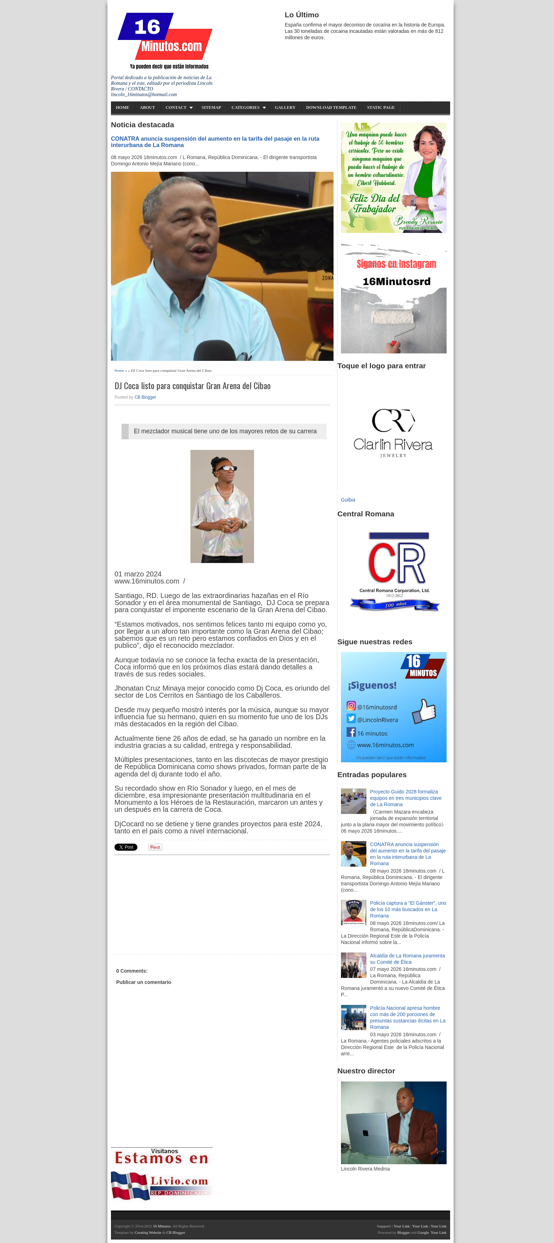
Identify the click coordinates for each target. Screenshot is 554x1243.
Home (122, 107)
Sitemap (211, 107)
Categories (246, 107)
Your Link (401, 1226)
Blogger (403, 1232)
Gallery (285, 107)
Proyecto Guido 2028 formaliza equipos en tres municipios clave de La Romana (406, 798)
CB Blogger (145, 397)
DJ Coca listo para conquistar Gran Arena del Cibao (192, 385)
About (147, 107)
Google (423, 1232)
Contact (176, 107)
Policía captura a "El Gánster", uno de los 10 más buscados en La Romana (408, 909)
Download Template (331, 107)
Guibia (348, 500)
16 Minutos (162, 1226)
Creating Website (148, 1232)
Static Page (381, 107)
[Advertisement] (169, 904)
